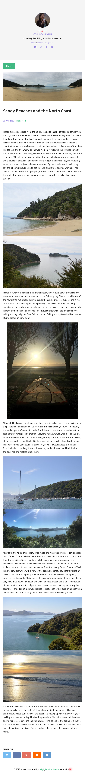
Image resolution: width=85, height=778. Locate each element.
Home (9, 66)
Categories (49, 42)
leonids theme (52, 769)
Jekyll (41, 769)
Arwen (42, 30)
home (33, 42)
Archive (40, 42)
